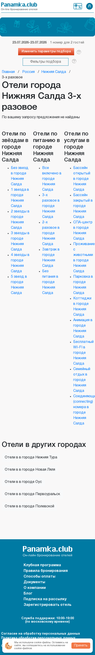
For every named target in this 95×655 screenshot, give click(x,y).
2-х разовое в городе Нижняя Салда (51, 233)
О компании (35, 588)
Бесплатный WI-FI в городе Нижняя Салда (83, 352)
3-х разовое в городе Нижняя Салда (51, 206)
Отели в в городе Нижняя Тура (31, 457)
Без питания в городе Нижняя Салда (50, 282)
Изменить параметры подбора (46, 51)
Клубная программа (77, 6)
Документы (34, 582)
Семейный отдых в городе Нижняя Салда (81, 380)
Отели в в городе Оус (23, 482)
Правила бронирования (46, 571)
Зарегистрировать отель (47, 605)
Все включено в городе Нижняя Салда (51, 178)
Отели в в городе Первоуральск (32, 494)
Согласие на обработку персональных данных (40, 633)
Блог (28, 593)
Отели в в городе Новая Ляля (30, 469)
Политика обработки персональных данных (38, 638)
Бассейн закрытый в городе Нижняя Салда (83, 206)
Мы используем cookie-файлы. (32, 642)
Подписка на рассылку (45, 599)
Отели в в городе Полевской (29, 506)
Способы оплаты (39, 576)
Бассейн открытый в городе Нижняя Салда (81, 178)
